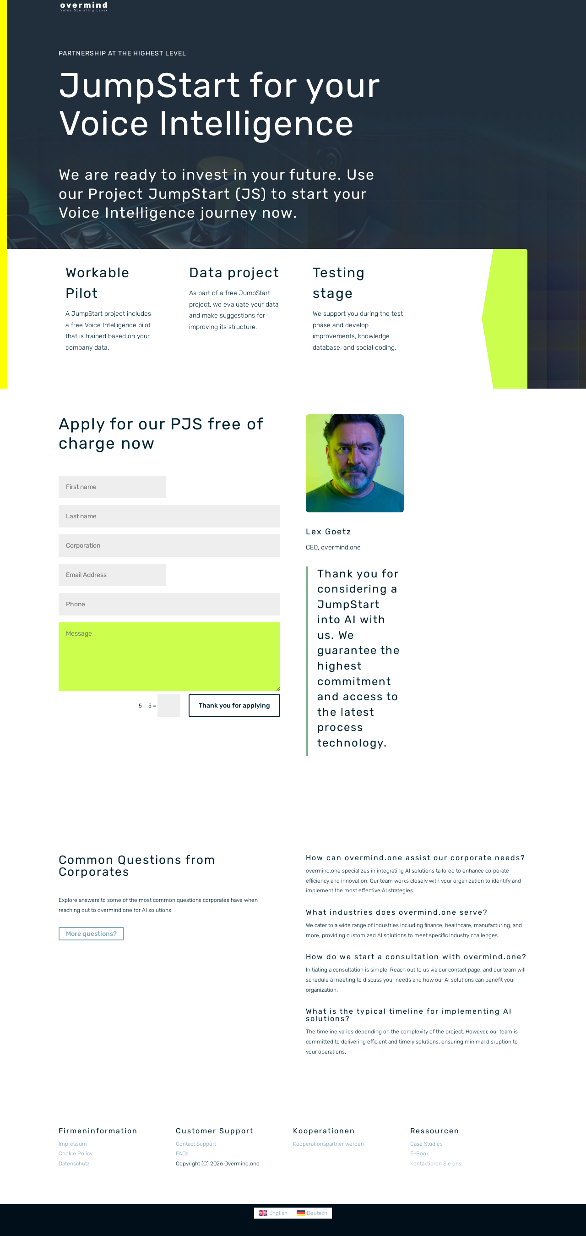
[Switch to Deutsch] (312, 1213)
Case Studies (426, 1144)
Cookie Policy (75, 1153)
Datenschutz (74, 1163)
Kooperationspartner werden (328, 1144)
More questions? (91, 934)
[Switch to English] (273, 1213)
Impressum (73, 1144)
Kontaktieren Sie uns (435, 1163)
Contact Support (196, 1144)
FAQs (182, 1153)
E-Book (419, 1153)
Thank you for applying (234, 705)
